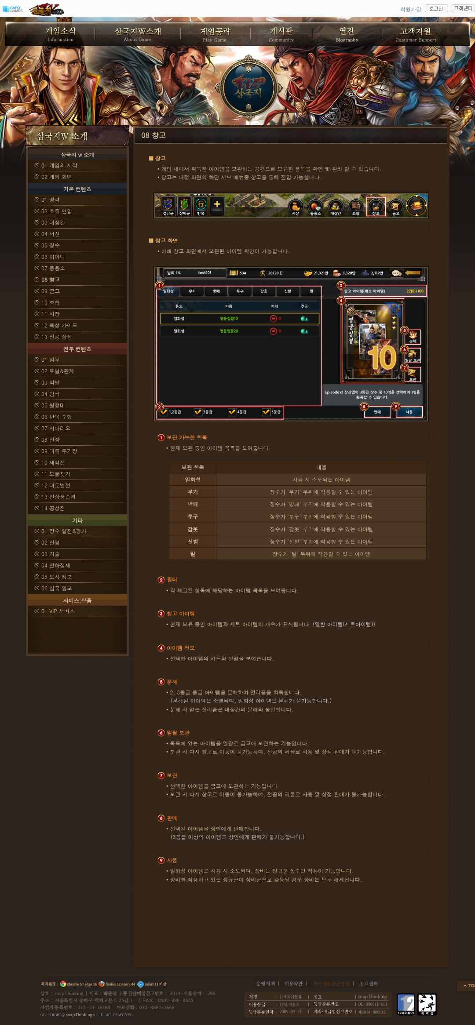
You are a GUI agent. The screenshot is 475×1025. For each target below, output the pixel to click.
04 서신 (50, 233)
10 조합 (50, 302)
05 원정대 (53, 405)
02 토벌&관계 (57, 370)
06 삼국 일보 (56, 588)
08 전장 (50, 439)
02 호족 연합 (56, 210)
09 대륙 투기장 (59, 450)
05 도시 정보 (56, 576)
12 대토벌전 (55, 485)
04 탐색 (50, 393)
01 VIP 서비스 (58, 610)
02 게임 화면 (56, 176)
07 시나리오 (55, 428)
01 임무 (50, 359)
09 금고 (50, 290)
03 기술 (50, 553)
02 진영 (50, 542)
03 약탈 (50, 382)
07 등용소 (53, 268)
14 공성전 (53, 508)
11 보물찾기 (55, 473)
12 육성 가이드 (59, 325)
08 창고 (50, 279)
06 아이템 (53, 256)
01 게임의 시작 (59, 165)
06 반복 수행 (56, 416)
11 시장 (50, 313)
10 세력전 (53, 462)
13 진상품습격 (58, 496)
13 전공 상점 (56, 336)
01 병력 (50, 199)
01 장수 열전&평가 (64, 530)
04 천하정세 (55, 565)
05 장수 (50, 245)
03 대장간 (53, 222)
